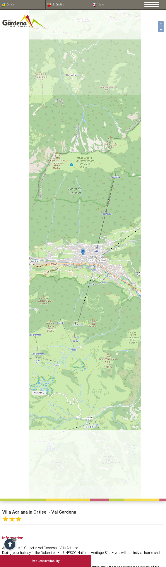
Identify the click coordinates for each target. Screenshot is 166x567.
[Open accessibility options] (9, 544)
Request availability (46, 561)
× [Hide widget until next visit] (14, 539)
